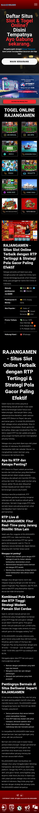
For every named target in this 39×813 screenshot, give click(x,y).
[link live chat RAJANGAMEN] (21, 796)
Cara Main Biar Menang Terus (19, 101)
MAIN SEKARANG (19, 61)
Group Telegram (28, 49)
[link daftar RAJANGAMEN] (12, 808)
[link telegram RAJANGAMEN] (17, 796)
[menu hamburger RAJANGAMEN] (35, 4)
